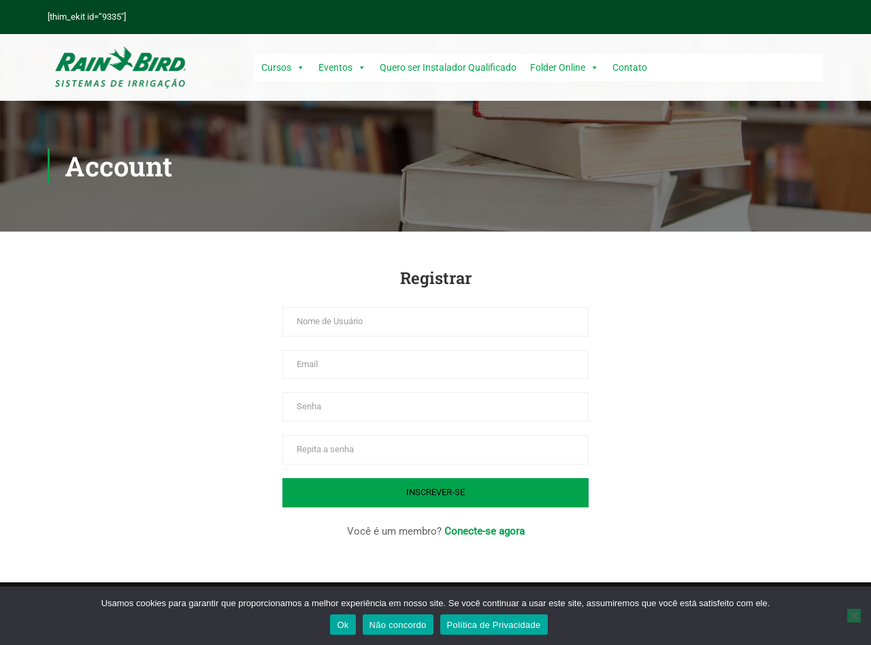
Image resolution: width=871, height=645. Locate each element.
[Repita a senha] (435, 450)
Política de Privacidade (494, 625)
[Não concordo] (854, 616)
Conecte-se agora (484, 531)
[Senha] (435, 407)
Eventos (342, 67)
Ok (342, 625)
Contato (629, 67)
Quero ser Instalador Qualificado (448, 67)
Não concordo (398, 625)
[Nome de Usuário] (435, 321)
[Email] (435, 364)
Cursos (283, 67)
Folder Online (564, 67)
